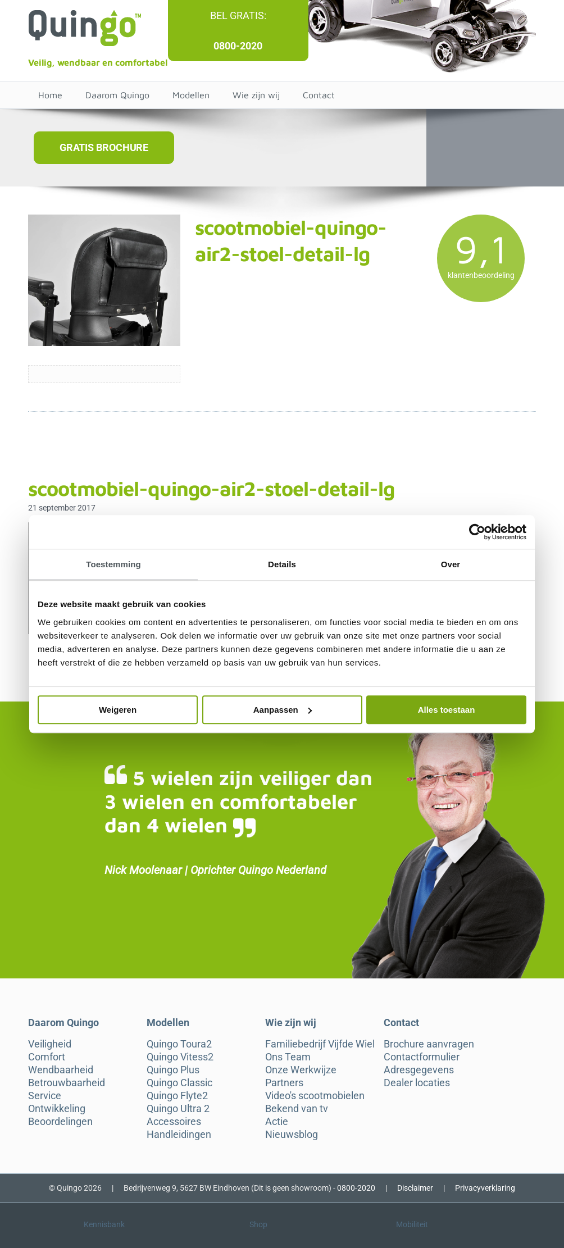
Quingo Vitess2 (180, 1057)
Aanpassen (282, 709)
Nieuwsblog (291, 1134)
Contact (319, 95)
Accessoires (174, 1122)
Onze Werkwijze (300, 1070)
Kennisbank (104, 1224)
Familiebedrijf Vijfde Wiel (320, 1044)
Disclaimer (415, 1187)
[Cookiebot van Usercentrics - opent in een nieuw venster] (477, 531)
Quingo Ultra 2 (178, 1109)
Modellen (191, 95)
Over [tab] (451, 564)
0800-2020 (237, 46)
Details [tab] (282, 564)
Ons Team (288, 1057)
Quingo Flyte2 (177, 1096)
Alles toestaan (446, 709)
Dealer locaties (417, 1083)
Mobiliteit (412, 1224)
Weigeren (118, 709)
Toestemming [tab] (113, 564)
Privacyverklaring (485, 1187)
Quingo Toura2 (179, 1044)
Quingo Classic (179, 1083)
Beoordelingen (60, 1122)
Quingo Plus (173, 1070)
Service (44, 1096)
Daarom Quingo (117, 95)
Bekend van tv (296, 1109)
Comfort (46, 1057)
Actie (276, 1122)
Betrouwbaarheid (66, 1083)
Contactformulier (422, 1057)
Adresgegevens (419, 1070)
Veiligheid (49, 1044)
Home (50, 95)
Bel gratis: (238, 15)
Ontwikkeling (56, 1109)
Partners (284, 1083)
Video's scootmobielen (315, 1096)
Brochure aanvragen (429, 1044)
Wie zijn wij (256, 95)
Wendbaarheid (60, 1070)
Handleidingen (179, 1134)
